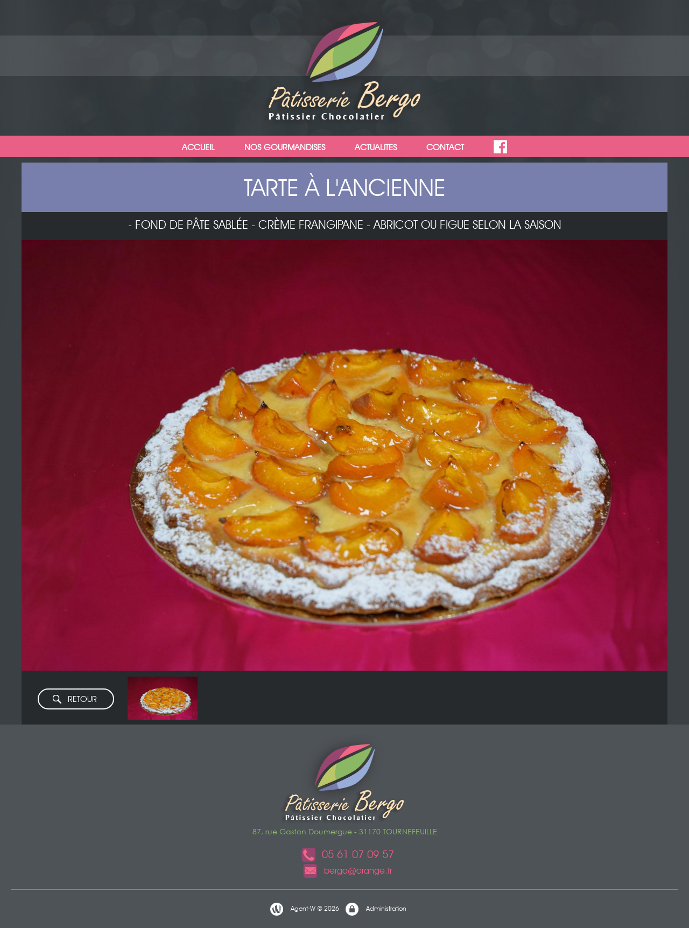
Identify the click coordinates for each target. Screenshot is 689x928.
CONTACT (445, 147)
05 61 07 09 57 (347, 854)
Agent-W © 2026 (304, 909)
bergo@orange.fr (347, 871)
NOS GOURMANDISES (284, 147)
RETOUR (74, 699)
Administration (375, 909)
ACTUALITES (376, 147)
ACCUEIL (198, 147)
